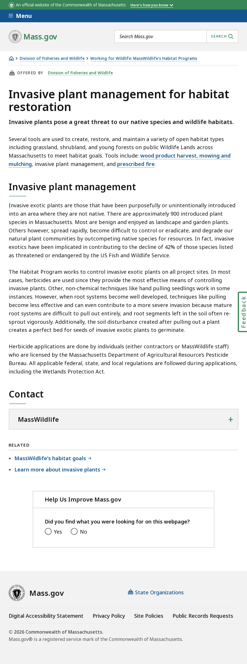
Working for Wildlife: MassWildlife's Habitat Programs (143, 58)
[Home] (11, 58)
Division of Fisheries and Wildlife (52, 58)
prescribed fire (136, 163)
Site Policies (148, 615)
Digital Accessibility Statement (46, 615)
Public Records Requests (203, 615)
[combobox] (176, 36)
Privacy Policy (109, 615)
